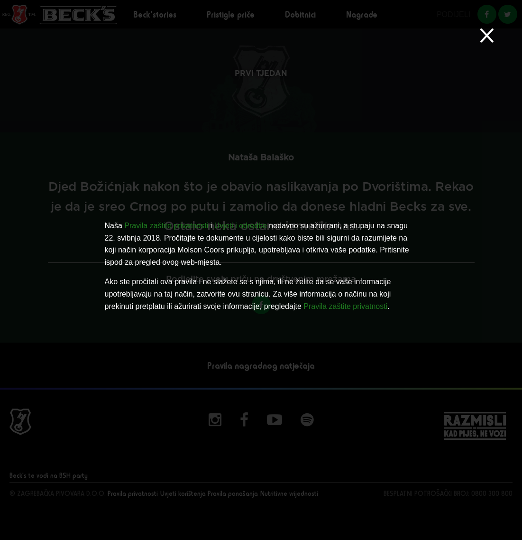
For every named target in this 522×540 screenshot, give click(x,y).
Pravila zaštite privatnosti (166, 226)
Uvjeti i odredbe (240, 226)
